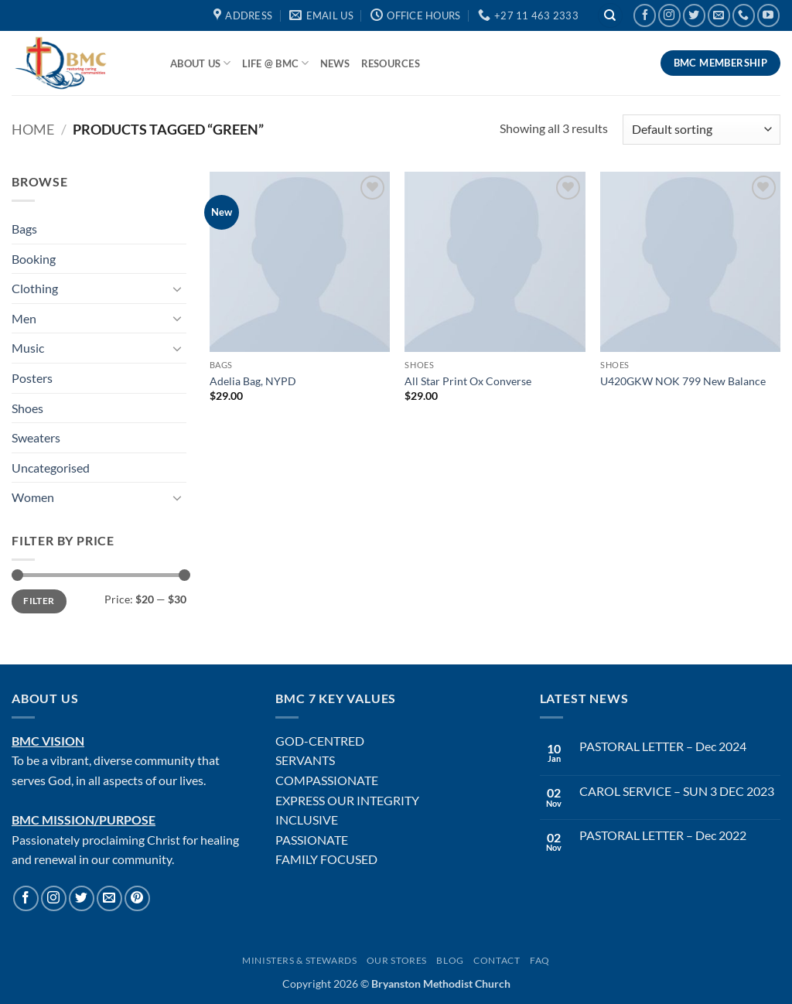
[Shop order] (701, 129)
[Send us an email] (719, 15)
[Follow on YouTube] (768, 15)
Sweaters (36, 437)
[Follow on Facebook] (644, 15)
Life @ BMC (275, 63)
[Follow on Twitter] (694, 15)
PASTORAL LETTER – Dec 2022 (662, 835)
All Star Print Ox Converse (468, 381)
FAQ (540, 960)
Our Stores (397, 960)
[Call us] (743, 15)
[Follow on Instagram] (669, 15)
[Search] (610, 16)
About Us (200, 63)
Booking (34, 258)
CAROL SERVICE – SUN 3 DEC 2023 (676, 791)
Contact (496, 960)
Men (24, 318)
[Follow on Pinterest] (137, 898)
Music (28, 347)
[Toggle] (177, 288)
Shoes (27, 408)
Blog (449, 960)
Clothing (35, 288)
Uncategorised (51, 467)
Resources (390, 63)
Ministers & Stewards (299, 960)
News (335, 63)
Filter (38, 600)
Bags (24, 228)
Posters (32, 378)
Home (33, 129)
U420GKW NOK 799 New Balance (683, 381)
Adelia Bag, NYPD (253, 381)
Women (33, 497)
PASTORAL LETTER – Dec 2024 (662, 746)
